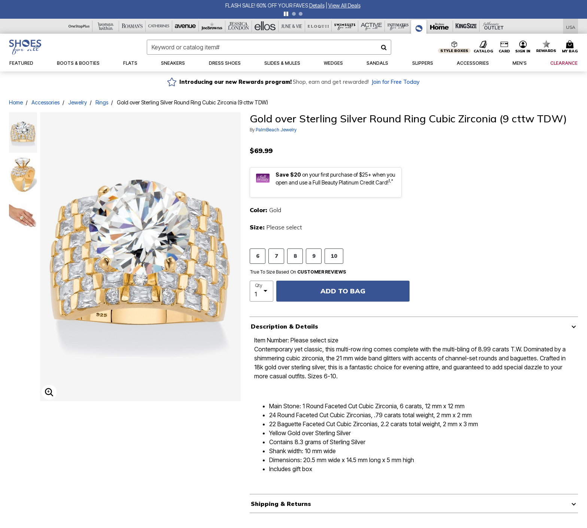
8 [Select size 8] (295, 255)
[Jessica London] (238, 26)
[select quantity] (261, 291)
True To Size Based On (298, 272)
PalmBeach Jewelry (276, 129)
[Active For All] (371, 26)
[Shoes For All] (418, 27)
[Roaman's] (132, 26)
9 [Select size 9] (313, 255)
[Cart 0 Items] (571, 47)
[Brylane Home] (439, 26)
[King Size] (466, 26)
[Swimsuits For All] (345, 26)
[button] (523, 47)
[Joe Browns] (212, 26)
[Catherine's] (159, 26)
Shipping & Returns (281, 503)
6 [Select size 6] (257, 255)
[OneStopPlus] (79, 26)
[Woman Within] (105, 26)
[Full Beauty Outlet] (493, 26)
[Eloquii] (318, 26)
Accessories (45, 102)
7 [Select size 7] (276, 255)
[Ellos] (265, 26)
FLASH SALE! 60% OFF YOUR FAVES (267, 5)
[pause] (286, 14)
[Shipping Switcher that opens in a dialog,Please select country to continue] (571, 26)
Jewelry (77, 102)
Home (16, 102)
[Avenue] (185, 26)
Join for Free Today (395, 82)
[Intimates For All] (398, 26)
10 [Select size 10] (334, 255)
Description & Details (284, 326)
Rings (101, 102)
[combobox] (269, 47)
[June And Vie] (292, 26)
